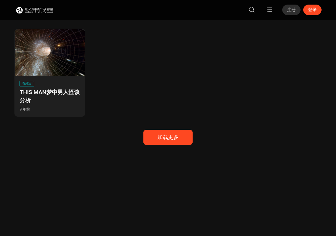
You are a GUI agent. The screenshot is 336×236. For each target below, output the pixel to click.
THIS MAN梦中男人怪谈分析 (50, 96)
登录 (312, 9)
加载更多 (168, 137)
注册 (291, 9)
